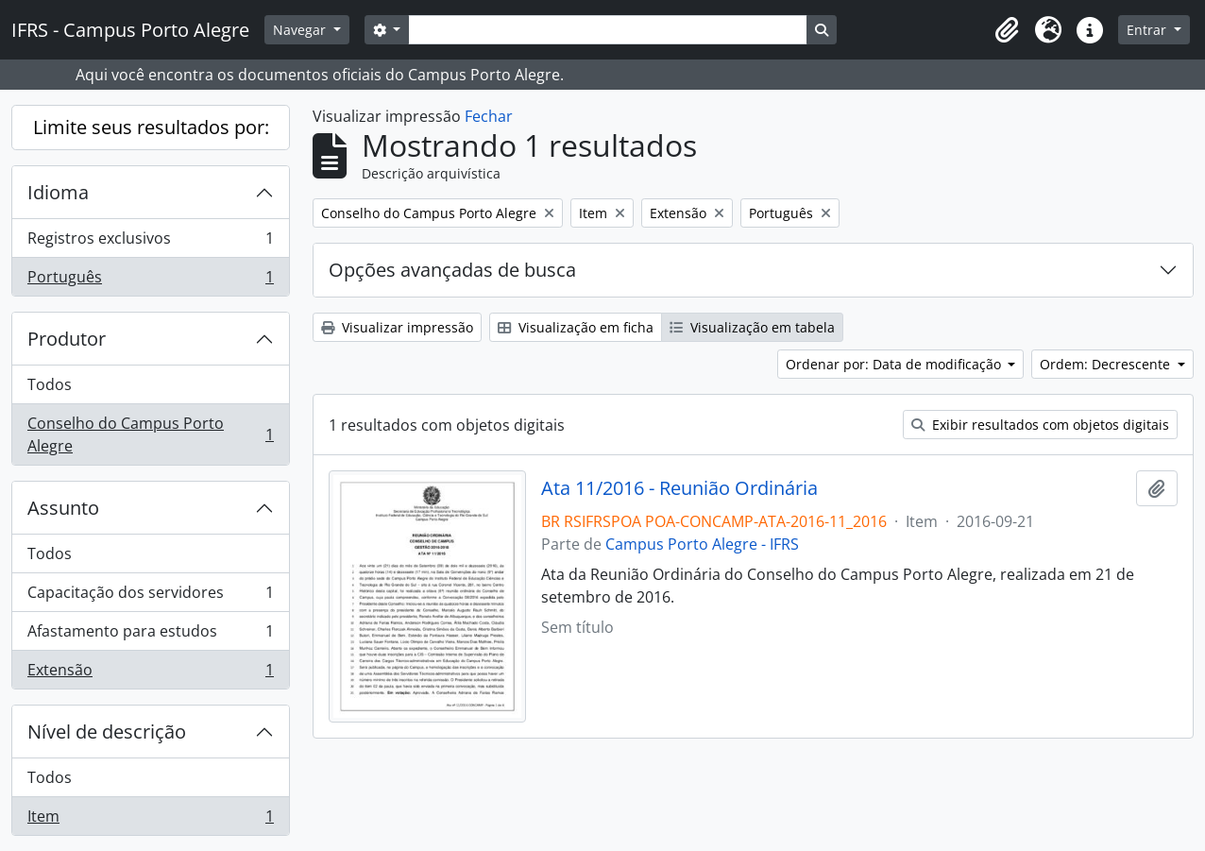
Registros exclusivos (150, 242)
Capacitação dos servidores (150, 596)
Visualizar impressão (397, 327)
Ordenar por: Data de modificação (895, 364)
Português (150, 280)
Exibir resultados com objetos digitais (1040, 425)
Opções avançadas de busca (452, 269)
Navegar (301, 30)
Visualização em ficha (575, 327)
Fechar (489, 116)
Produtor (66, 338)
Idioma (58, 192)
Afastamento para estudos (150, 635)
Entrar (1148, 30)
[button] (1006, 30)
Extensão (150, 673)
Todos (49, 384)
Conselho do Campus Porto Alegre (150, 434)
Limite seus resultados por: (151, 127)
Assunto (63, 507)
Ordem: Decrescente (1107, 364)
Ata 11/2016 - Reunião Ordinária (679, 488)
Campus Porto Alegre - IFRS (702, 544)
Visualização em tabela (752, 327)
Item (150, 820)
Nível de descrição (106, 731)
